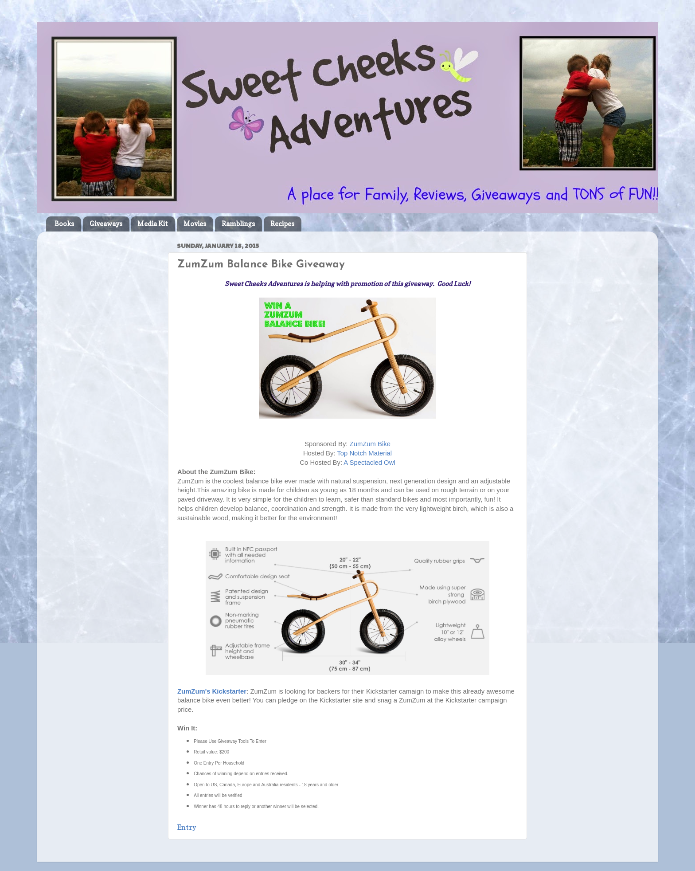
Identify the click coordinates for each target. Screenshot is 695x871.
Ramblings (238, 224)
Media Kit (152, 224)
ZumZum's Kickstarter (211, 691)
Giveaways (106, 224)
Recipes (282, 224)
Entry (186, 828)
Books (64, 224)
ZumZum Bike (370, 443)
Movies (195, 224)
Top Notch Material (364, 453)
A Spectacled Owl (369, 462)
